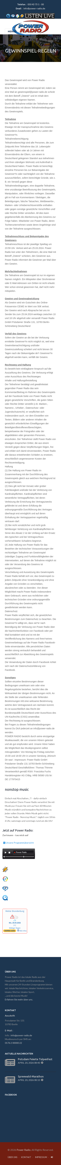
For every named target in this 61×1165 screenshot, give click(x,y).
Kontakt (26, 1157)
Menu (12, 31)
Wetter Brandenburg (14, 911)
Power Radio (24, 1149)
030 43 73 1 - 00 (35, 4)
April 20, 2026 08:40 (29, 1062)
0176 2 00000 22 (13, 1042)
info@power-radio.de (34, 8)
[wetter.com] (9, 931)
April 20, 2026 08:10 (29, 1080)
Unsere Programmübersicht (18, 842)
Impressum (41, 1157)
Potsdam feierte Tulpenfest (35, 1059)
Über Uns (12, 1157)
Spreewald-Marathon (31, 1076)
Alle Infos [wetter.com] (22, 931)
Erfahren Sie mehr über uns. (19, 999)
